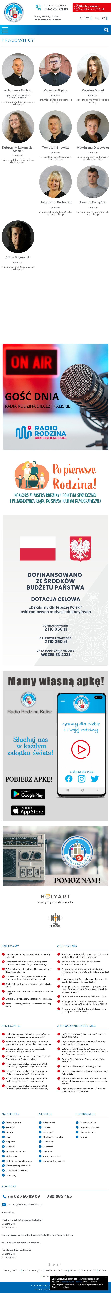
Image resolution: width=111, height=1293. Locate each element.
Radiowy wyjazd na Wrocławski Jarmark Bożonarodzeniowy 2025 (81, 963)
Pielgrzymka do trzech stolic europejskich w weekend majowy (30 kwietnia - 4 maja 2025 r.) (84, 1002)
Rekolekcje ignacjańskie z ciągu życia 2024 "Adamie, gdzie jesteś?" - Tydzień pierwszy (27, 1087)
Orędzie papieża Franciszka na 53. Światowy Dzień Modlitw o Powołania (83, 1090)
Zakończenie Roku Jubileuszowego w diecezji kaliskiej (28, 955)
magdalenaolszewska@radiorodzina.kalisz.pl (93, 158)
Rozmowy (48, 1151)
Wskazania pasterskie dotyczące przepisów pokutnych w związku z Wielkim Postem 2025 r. (28, 1042)
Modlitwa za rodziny (16, 1151)
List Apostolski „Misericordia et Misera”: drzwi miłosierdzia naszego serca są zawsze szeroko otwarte (85, 1081)
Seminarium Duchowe (56, 1270)
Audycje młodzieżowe (54, 1161)
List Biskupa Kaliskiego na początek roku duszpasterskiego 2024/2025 (25, 1050)
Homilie (46, 1127)
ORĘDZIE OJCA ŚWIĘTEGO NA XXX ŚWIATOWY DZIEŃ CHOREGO (85, 1035)
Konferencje (48, 1141)
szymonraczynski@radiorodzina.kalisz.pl (93, 213)
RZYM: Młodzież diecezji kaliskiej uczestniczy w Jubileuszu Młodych (28, 970)
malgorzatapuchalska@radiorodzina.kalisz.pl (55, 213)
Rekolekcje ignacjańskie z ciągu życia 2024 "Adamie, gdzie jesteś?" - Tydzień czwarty (26, 1065)
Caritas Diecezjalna (32, 1270)
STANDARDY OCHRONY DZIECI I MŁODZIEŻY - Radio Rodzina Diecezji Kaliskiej (28, 1057)
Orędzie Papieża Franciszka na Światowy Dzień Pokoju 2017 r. (85, 1072)
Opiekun (74, 1270)
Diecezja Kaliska (12, 1270)
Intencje (9, 1132)
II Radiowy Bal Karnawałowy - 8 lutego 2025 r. (84, 996)
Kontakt (10, 1146)
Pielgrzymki (48, 1132)
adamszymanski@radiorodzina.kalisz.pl (18, 268)
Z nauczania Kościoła (16, 1170)
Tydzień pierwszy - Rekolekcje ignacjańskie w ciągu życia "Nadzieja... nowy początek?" (28, 1035)
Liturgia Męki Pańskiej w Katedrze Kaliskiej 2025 (29, 998)
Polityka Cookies (88, 1122)
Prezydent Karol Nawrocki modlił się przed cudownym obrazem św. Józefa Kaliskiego (26, 963)
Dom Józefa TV (88, 1270)
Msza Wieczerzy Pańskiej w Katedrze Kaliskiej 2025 (28, 1005)
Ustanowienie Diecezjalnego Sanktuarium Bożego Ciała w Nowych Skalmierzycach (26, 978)
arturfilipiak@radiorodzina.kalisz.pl (55, 101)
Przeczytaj (11, 1175)
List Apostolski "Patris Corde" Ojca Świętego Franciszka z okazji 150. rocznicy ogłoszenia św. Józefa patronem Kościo (85, 1051)
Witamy (10, 1127)
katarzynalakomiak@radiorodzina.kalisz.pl (18, 161)
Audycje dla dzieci (52, 1156)
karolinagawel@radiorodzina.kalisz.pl (93, 101)
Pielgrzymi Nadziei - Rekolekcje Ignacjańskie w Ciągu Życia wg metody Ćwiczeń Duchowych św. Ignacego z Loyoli (85, 989)
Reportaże (48, 1146)
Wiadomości (49, 1122)
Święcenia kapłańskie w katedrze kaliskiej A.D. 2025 (28, 985)
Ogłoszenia (12, 1156)
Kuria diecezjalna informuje (19, 1161)
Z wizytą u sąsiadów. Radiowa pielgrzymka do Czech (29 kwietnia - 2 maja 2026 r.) (84, 980)
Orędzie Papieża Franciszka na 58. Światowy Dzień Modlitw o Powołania (83, 1042)
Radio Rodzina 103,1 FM (94, 7)
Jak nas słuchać (87, 1132)
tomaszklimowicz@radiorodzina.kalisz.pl (55, 158)
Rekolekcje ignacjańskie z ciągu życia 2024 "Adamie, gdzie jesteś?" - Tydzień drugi (26, 1079)
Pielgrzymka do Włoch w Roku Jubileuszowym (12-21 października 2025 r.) (84, 1010)
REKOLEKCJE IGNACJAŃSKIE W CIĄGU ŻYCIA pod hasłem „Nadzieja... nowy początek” (85, 955)
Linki (8, 1137)
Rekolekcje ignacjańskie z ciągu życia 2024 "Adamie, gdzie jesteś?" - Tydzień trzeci (26, 1072)
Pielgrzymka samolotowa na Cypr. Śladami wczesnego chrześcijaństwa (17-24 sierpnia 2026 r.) (85, 972)
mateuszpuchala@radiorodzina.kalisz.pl (18, 103)
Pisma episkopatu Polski (18, 1165)
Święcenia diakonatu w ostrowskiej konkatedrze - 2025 (29, 992)
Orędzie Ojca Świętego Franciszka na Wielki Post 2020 (83, 1060)
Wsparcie (10, 1141)
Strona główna (13, 1122)
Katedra (103, 1270)
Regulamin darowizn (90, 1127)
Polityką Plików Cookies (71, 1282)
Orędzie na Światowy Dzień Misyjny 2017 (81, 1066)
